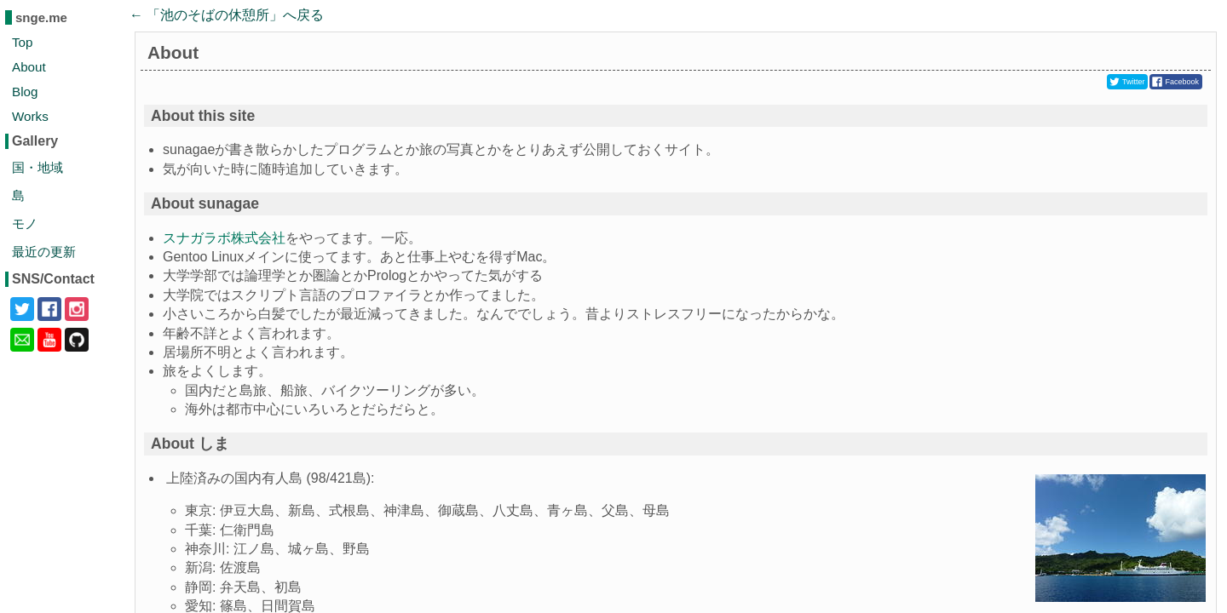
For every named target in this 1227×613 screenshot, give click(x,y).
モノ (24, 223)
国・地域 (37, 167)
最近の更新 (44, 251)
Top (22, 42)
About (29, 67)
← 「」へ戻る (227, 15)
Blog (24, 91)
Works (30, 116)
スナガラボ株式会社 (224, 238)
